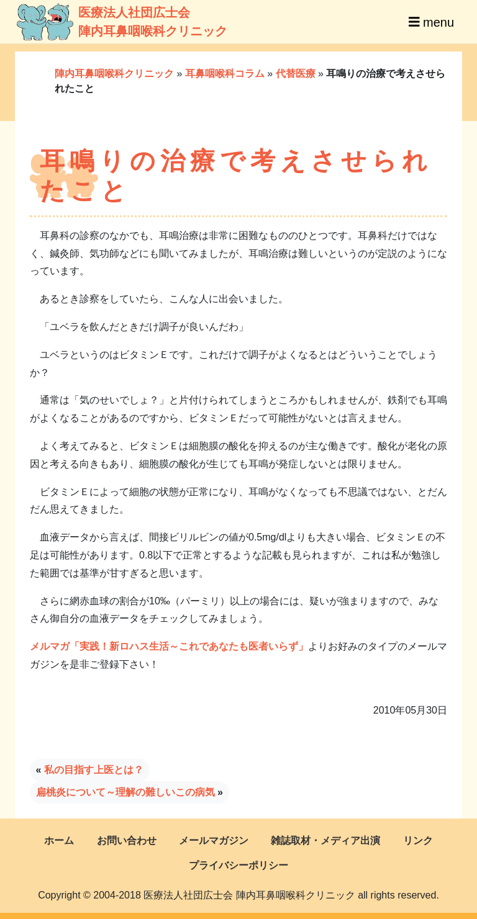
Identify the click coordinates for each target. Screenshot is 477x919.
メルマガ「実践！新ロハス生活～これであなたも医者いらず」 (169, 646)
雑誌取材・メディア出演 (325, 840)
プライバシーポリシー (238, 865)
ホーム (59, 840)
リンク (418, 840)
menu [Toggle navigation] (431, 22)
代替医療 (296, 73)
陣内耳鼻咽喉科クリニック (114, 73)
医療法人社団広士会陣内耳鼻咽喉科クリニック (103, 21)
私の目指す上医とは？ (93, 769)
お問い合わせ (127, 840)
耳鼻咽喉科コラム (225, 73)
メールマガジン (213, 840)
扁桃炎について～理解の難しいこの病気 (125, 792)
